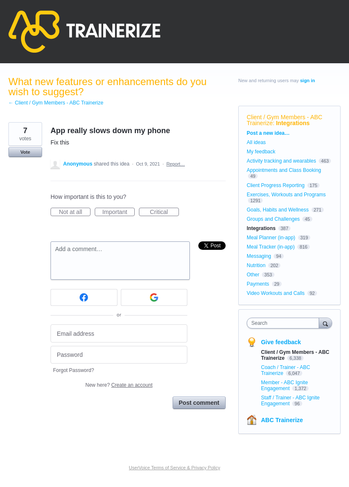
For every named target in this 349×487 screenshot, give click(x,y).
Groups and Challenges (273, 219)
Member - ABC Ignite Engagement (284, 385)
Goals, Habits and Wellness (278, 210)
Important (118, 212)
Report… (175, 163)
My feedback (261, 152)
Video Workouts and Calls (276, 293)
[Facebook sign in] (84, 297)
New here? (118, 385)
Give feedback (281, 342)
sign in (307, 80)
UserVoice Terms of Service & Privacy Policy (174, 467)
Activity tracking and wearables (281, 161)
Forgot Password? (73, 370)
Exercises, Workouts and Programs (286, 195)
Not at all (75, 212)
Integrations (292, 123)
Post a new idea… (268, 133)
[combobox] (285, 323)
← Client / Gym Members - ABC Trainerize (55, 103)
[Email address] (119, 333)
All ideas (256, 142)
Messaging (259, 256)
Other (253, 275)
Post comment (199, 402)
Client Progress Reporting (275, 185)
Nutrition (256, 265)
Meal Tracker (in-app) (271, 247)
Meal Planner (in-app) (271, 238)
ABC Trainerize (282, 420)
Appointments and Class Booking (284, 170)
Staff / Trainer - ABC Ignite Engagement (290, 401)
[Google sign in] (154, 297)
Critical (164, 212)
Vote (25, 152)
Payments (258, 284)
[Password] (119, 355)
